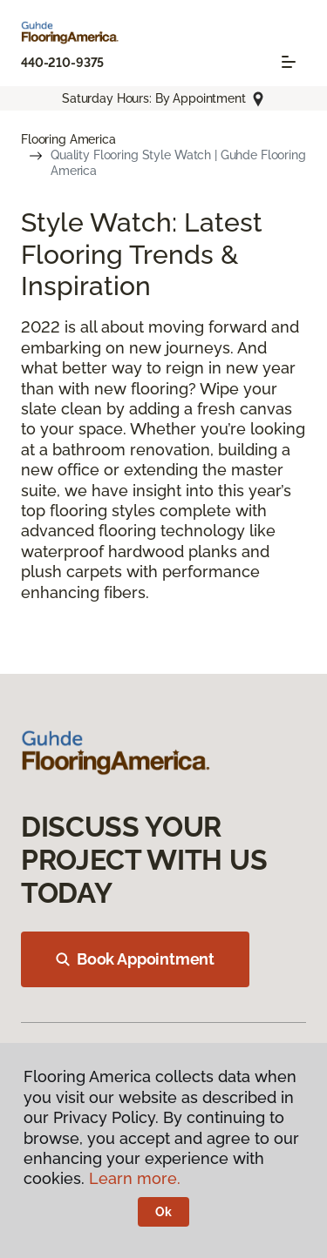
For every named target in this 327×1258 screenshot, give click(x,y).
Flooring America (68, 139)
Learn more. (135, 1178)
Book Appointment (135, 959)
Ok (163, 1212)
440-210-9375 (62, 63)
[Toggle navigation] (288, 61)
